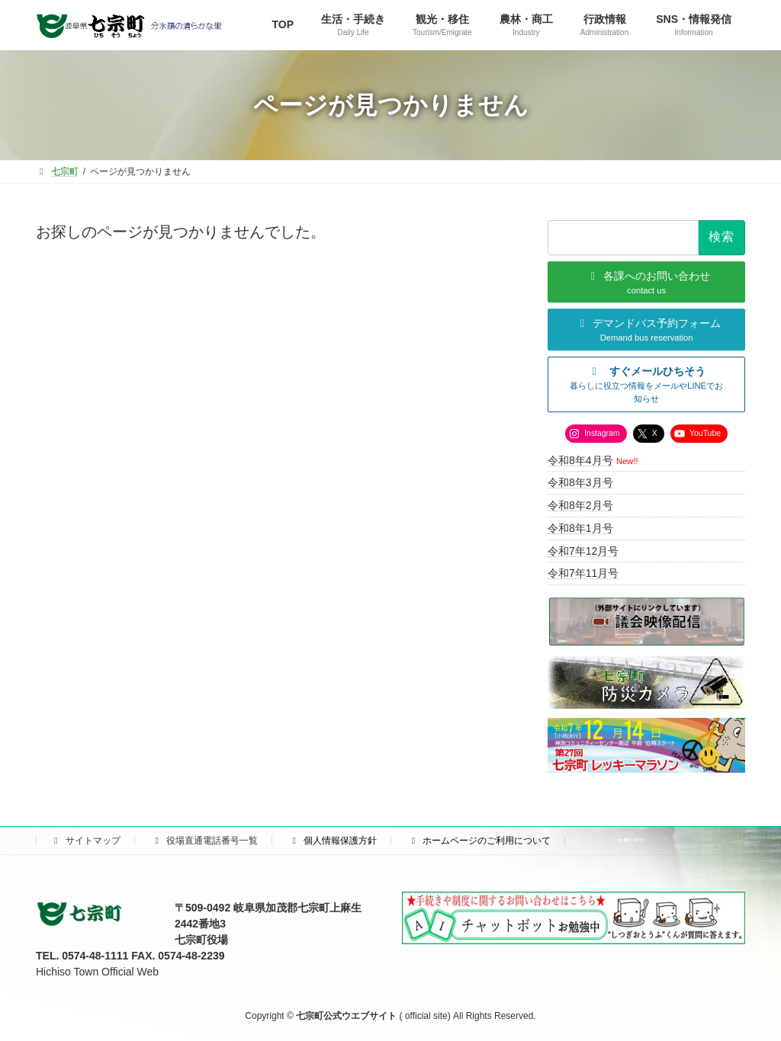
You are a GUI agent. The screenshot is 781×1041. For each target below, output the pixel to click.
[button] (646, 385)
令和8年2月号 (580, 505)
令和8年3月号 (580, 483)
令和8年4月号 (580, 460)
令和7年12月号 (583, 551)
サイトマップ (85, 840)
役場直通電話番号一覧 (204, 840)
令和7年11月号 (583, 574)
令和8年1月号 (580, 528)
